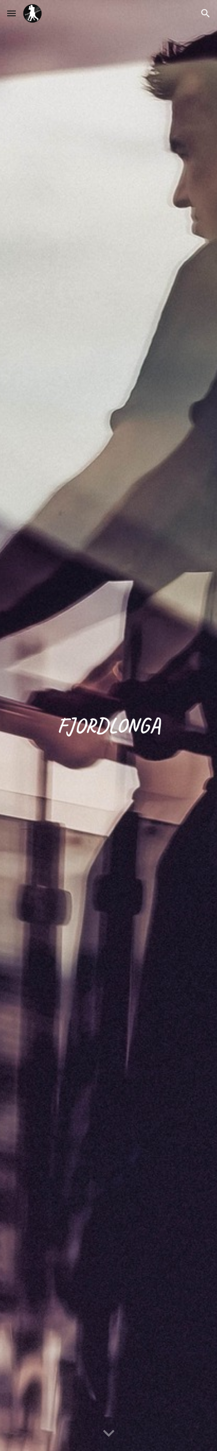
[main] (108, 725)
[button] (11, 13)
